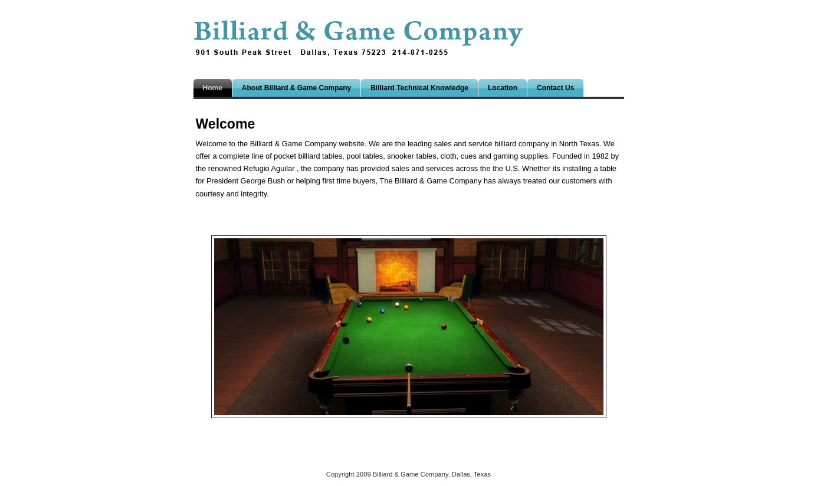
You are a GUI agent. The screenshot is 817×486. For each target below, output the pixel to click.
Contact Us (555, 88)
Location (502, 88)
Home (212, 88)
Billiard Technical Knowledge (419, 88)
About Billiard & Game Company (296, 88)
